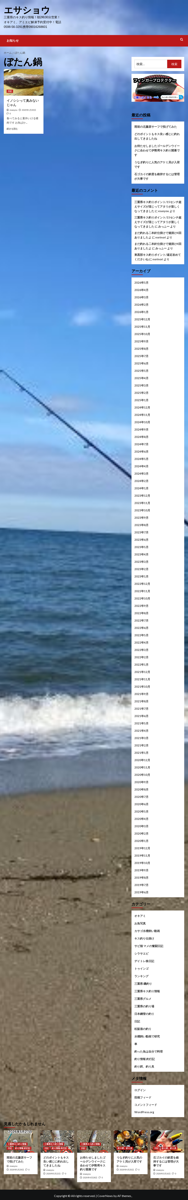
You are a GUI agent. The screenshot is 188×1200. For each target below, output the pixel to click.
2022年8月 (141, 613)
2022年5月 (141, 635)
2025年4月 (141, 378)
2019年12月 (142, 848)
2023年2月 (141, 569)
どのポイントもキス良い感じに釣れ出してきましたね (157, 136)
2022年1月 (141, 664)
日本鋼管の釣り (144, 1013)
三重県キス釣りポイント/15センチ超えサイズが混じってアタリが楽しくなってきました (157, 206)
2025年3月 (141, 385)
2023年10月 (142, 510)
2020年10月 (142, 774)
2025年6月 (141, 363)
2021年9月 (141, 693)
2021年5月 (141, 723)
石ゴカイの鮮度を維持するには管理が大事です (157, 176)
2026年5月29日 (17, 1169)
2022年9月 (141, 605)
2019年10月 (142, 862)
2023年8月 (141, 524)
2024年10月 (142, 422)
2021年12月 (142, 671)
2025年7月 (141, 355)
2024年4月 (141, 466)
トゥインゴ (141, 968)
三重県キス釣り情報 (147, 991)
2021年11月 (142, 679)
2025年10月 (142, 333)
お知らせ (13, 40)
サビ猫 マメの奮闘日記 (148, 945)
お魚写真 (140, 923)
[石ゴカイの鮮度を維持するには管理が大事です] (167, 1141)
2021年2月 (141, 745)
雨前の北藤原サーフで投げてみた (155, 126)
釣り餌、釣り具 (144, 1066)
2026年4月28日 (90, 1177)
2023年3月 (141, 561)
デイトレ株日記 (144, 960)
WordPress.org (144, 1112)
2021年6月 (141, 715)
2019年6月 (141, 892)
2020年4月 (141, 818)
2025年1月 (141, 400)
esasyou (13, 110)
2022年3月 (141, 649)
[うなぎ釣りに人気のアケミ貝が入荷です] (131, 1141)
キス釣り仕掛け (144, 938)
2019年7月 (141, 884)
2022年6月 (141, 627)
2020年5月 (141, 811)
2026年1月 (141, 311)
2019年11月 (142, 855)
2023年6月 (141, 539)
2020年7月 (141, 796)
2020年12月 (142, 760)
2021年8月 (141, 701)
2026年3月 (141, 297)
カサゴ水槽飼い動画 (147, 930)
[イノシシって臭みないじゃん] (23, 82)
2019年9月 (141, 870)
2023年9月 (141, 517)
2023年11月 (142, 502)
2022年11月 (142, 591)
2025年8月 (141, 348)
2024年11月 (142, 414)
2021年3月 (141, 737)
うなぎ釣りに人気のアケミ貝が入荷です (157, 164)
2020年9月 (141, 782)
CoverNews (105, 1195)
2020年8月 (141, 789)
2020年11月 (142, 767)
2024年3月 (141, 473)
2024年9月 (141, 429)
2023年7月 (141, 532)
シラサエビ (141, 953)
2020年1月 (141, 840)
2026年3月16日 (163, 1173)
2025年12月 (142, 319)
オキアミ (140, 915)
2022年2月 (141, 657)
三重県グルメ (142, 998)
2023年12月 (142, 495)
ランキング (141, 976)
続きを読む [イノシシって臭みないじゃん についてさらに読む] (12, 128)
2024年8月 (141, 436)
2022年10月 (142, 598)
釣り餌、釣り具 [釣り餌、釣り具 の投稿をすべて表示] (125, 1148)
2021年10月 (142, 686)
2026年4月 (141, 289)
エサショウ (27, 10)
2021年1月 (141, 752)
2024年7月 (141, 444)
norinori (160, 237)
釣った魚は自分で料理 (148, 1051)
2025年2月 (141, 392)
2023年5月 (141, 546)
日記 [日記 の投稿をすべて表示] (10, 91)
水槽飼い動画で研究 (147, 1036)
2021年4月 (141, 730)
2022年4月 (141, 642)
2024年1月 (141, 488)
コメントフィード (145, 1104)
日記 (137, 1021)
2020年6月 (141, 804)
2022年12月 (142, 583)
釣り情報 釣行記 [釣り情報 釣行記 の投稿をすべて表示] (22, 1148)
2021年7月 (141, 708)
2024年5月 (141, 458)
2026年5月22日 (53, 1173)
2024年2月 (141, 480)
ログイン (140, 1090)
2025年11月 (142, 326)
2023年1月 (141, 576)
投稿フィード (142, 1097)
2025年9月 (141, 341)
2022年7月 (141, 620)
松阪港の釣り (142, 1028)
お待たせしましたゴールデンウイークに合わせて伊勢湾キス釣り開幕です (157, 150)
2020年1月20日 (29, 110)
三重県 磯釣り (143, 983)
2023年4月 (141, 554)
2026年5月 (141, 282)
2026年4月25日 (127, 1169)
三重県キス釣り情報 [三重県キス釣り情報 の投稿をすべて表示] (17, 1144)
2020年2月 (141, 833)
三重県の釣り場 (144, 1006)
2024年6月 (141, 451)
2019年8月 (141, 877)
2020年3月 (141, 826)
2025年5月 (141, 370)
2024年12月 (142, 407)
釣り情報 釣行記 (144, 1058)
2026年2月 (141, 304)
